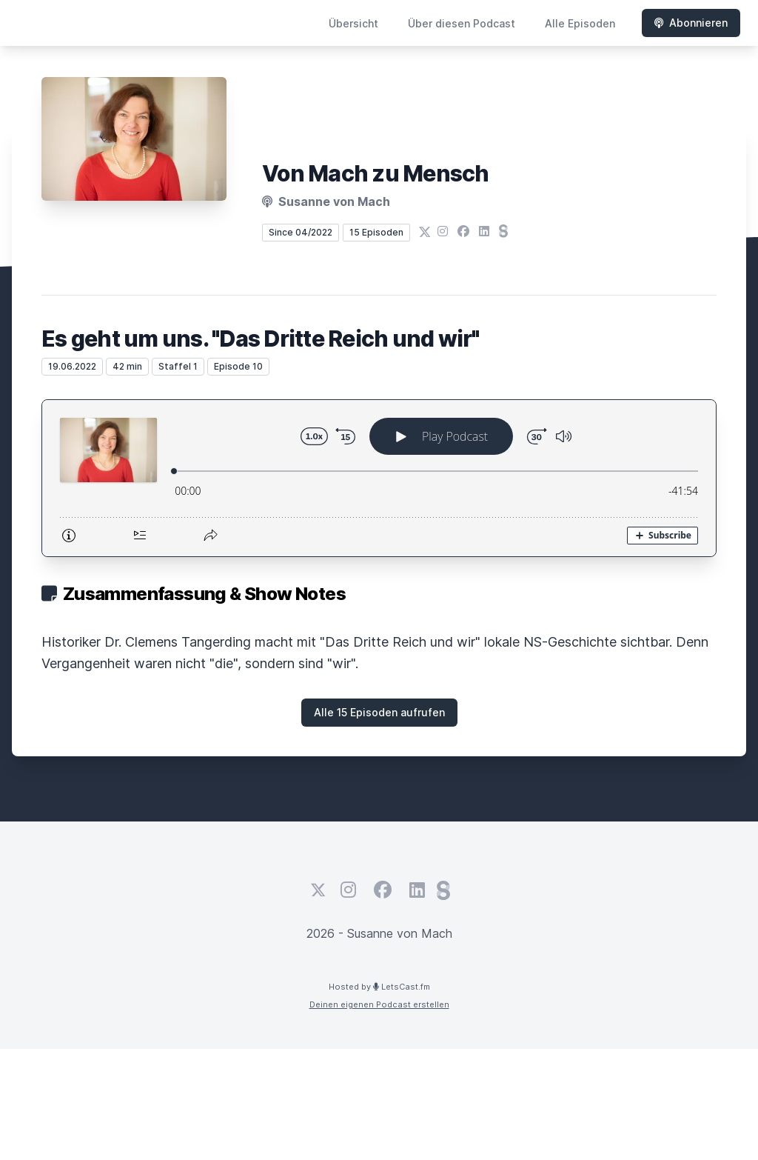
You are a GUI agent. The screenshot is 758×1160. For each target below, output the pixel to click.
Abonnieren (691, 22)
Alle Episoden (580, 23)
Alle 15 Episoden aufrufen (379, 712)
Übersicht (353, 23)
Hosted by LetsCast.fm (379, 986)
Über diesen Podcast (461, 23)
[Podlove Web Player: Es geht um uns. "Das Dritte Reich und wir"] (379, 478)
